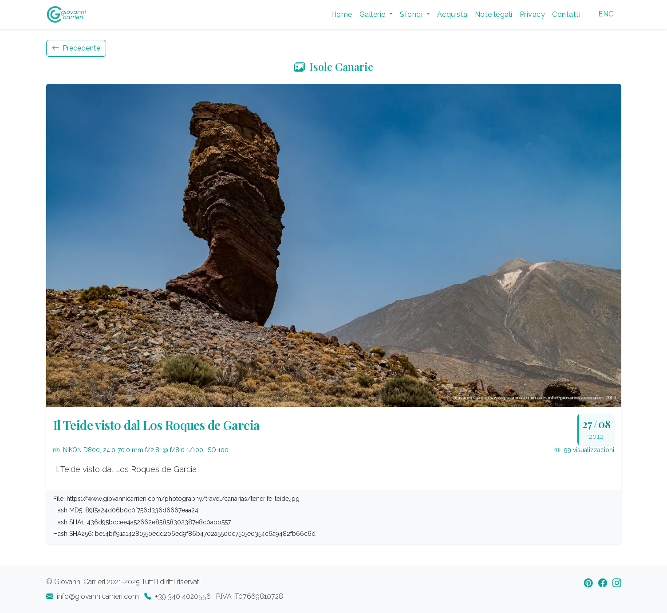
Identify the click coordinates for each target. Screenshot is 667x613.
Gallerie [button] (373, 14)
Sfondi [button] (412, 14)
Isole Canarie (333, 66)
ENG (606, 14)
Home (341, 14)
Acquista (452, 14)
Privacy (532, 14)
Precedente (76, 48)
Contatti (566, 14)
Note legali (494, 14)
